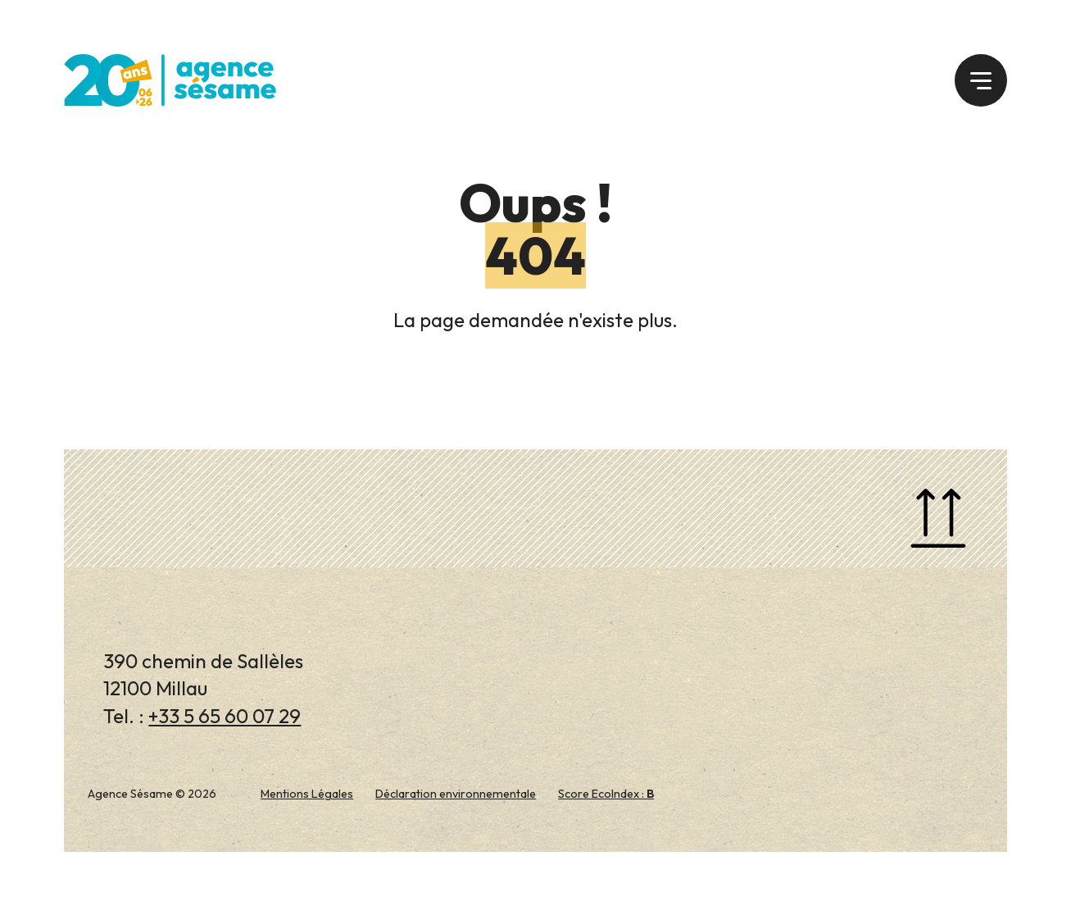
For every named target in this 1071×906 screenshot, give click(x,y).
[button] (981, 80)
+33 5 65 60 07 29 (224, 715)
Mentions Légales (307, 793)
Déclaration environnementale (455, 793)
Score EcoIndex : (606, 793)
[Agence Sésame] (170, 78)
